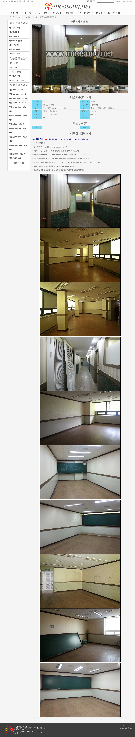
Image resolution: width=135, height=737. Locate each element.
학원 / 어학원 (13, 63)
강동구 (28, 17)
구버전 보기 (34, 1)
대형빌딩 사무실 (14, 49)
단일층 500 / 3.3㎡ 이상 (17, 124)
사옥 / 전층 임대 (14, 45)
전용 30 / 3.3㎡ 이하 (16, 90)
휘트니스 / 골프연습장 (16, 80)
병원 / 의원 (13, 67)
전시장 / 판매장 (14, 76)
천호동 (35, 17)
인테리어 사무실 (14, 28)
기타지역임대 (85, 13)
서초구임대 (56, 13)
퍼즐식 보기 (13, 1)
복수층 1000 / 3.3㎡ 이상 (18, 154)
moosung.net (71, 6)
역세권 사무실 (14, 32)
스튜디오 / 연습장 (15, 72)
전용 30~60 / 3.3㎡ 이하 (18, 94)
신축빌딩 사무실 (14, 53)
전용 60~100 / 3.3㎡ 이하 (18, 98)
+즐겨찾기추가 (127, 1)
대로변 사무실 (14, 36)
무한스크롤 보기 (23, 1)
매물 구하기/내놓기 (114, 13)
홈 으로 (5, 1)
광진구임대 (70, 13)
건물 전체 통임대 (15, 158)
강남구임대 (15, 13)
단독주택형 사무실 (15, 41)
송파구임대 (29, 13)
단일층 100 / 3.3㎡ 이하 (17, 103)
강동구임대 (42, 13)
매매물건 (98, 13)
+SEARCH (117, 1)
